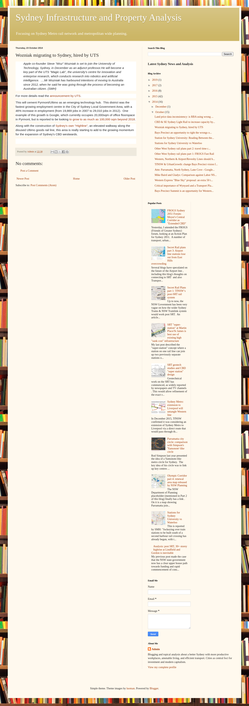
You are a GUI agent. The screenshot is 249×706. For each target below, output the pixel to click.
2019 (155, 79)
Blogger (154, 688)
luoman (130, 688)
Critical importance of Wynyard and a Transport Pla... (184, 185)
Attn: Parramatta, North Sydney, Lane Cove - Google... (185, 169)
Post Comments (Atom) (43, 185)
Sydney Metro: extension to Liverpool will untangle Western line (176, 408)
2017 (155, 85)
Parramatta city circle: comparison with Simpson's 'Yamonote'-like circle (177, 445)
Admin (156, 649)
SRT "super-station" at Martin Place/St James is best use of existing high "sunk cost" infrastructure (169, 332)
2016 (155, 90)
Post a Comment (29, 170)
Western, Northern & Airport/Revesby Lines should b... (185, 159)
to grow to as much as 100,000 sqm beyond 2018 (102, 119)
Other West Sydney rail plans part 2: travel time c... (182, 148)
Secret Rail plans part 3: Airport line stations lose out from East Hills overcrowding (168, 255)
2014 (155, 101)
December (161, 106)
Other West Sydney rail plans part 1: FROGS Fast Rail (184, 153)
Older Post (129, 178)
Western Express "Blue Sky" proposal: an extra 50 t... (184, 180)
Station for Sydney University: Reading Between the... (184, 137)
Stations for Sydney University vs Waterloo (178, 143)
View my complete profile (162, 667)
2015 (155, 96)
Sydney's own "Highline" (71, 125)
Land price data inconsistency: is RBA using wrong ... (184, 116)
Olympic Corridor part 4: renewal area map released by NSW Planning (177, 480)
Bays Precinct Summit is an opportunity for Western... (184, 190)
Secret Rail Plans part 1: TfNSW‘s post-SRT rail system (176, 292)
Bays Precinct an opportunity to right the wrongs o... (183, 132)
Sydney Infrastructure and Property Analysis (98, 17)
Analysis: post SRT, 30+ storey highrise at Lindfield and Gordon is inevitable (169, 549)
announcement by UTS (65, 95)
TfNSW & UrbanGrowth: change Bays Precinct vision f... (186, 164)
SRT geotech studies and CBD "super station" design (176, 369)
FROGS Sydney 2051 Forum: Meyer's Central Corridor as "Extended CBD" (176, 217)
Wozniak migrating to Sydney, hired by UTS (179, 127)
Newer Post (23, 178)
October (160, 112)
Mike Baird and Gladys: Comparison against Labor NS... (186, 175)
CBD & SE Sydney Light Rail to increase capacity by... (185, 122)
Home (76, 178)
